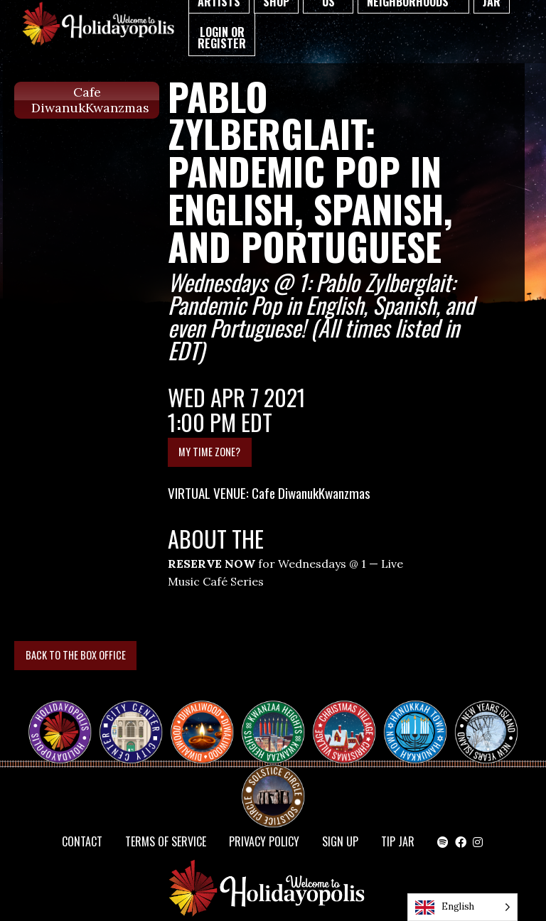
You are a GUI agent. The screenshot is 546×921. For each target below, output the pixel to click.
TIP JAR (397, 841)
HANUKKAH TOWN (421, 719)
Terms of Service (165, 841)
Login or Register (222, 37)
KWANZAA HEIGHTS (278, 719)
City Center (129, 719)
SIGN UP (340, 841)
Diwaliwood (207, 713)
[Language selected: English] (462, 907)
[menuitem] (221, 34)
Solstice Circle (273, 783)
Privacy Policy (264, 841)
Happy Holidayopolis (65, 719)
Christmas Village (349, 719)
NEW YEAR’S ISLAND (487, 724)
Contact (82, 841)
